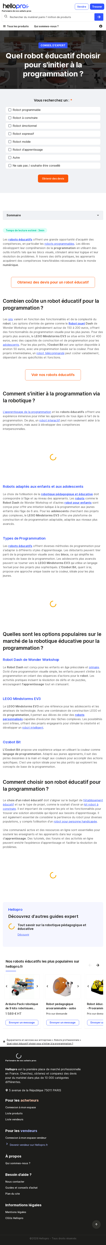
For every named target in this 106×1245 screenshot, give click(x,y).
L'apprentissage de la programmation (27, 412)
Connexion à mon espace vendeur (25, 1137)
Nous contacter (14, 1181)
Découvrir (23, 934)
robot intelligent (32, 727)
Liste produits (14, 1113)
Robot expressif (21, 133)
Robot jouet (77, 323)
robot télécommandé (50, 353)
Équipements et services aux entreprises (29, 1040)
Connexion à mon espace (20, 1107)
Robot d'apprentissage (25, 149)
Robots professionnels (67, 1040)
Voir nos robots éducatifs (53, 375)
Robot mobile (19, 141)
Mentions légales (15, 1212)
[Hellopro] (4, 1041)
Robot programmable (24, 110)
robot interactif (49, 420)
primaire (94, 667)
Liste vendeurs (14, 1119)
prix (10, 319)
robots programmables (59, 243)
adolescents (11, 344)
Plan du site (12, 1193)
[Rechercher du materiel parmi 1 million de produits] (98, 17)
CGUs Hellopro (14, 1218)
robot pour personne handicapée (75, 821)
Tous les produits (18, 26)
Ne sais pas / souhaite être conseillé (34, 165)
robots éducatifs (20, 239)
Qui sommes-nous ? (46, 26)
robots (79, 498)
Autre (14, 157)
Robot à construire (23, 118)
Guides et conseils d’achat (21, 1187)
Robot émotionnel (22, 126)
